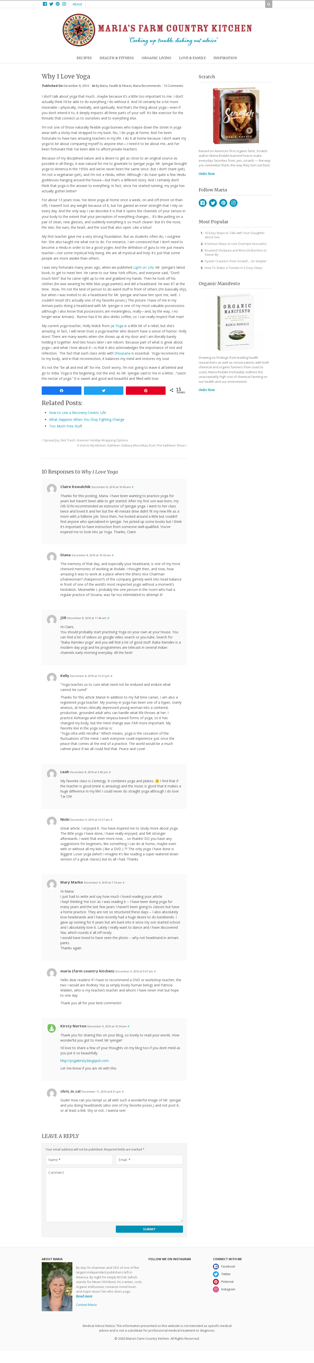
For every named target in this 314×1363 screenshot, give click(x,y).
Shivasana (123, 353)
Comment (56, 1172)
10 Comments (173, 86)
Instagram (233, 203)
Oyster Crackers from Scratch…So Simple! (235, 261)
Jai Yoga (117, 325)
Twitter (213, 203)
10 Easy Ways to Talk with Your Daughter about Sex (235, 235)
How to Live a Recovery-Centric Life (77, 412)
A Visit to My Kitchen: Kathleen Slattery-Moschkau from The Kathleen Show (132, 445)
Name (54, 1159)
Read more (84, 1296)
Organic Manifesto (219, 283)
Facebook (203, 203)
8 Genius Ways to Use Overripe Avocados (236, 243)
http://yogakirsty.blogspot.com (84, 1060)
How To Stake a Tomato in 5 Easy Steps (234, 267)
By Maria (102, 86)
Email (124, 1159)
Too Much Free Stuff (65, 426)
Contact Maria (86, 1304)
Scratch (207, 76)
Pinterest (223, 203)
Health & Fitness (120, 86)
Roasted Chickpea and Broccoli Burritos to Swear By (236, 252)
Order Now (207, 174)
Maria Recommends (147, 86)
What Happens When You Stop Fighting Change (86, 419)
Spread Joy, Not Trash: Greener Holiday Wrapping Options (85, 440)
